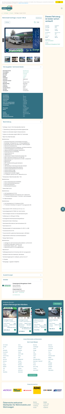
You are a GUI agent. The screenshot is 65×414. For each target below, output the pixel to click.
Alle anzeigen (57, 303)
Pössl (34, 363)
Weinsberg (50, 370)
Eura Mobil (5, 352)
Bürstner (50, 345)
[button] (3, 40)
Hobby (34, 354)
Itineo (19, 355)
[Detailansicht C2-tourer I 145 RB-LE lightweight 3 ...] (25, 320)
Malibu (49, 357)
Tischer (20, 368)
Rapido (4, 364)
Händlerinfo (45, 407)
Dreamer (20, 350)
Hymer (49, 354)
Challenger (35, 346)
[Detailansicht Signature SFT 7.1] (55, 319)
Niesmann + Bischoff (37, 361)
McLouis (5, 359)
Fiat (34, 352)
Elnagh (34, 350)
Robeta (4, 366)
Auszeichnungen (8, 275)
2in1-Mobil (5, 345)
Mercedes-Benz (36, 359)
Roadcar (50, 364)
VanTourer (20, 370)
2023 (24, 77)
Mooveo (5, 361)
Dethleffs (5, 350)
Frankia (4, 354)
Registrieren (45, 405)
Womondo (20, 372)
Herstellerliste (36, 404)
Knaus (4, 357)
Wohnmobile (26, 72)
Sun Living (35, 366)
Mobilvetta (50, 359)
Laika (34, 357)
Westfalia (5, 372)
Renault (20, 364)
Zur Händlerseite (16, 294)
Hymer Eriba (5, 355)
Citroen (20, 348)
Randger (50, 363)
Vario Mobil (35, 370)
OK (59, 2)
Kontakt (34, 407)
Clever (34, 348)
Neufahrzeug (26, 70)
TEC (4, 368)
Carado (4, 346)
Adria (19, 345)
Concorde (50, 348)
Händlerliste (35, 405)
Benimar (35, 345)
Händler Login (46, 404)
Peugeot (20, 363)
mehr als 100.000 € (49, 40)
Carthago (25, 73)
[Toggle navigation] (61, 8)
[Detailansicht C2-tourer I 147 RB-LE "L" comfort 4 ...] (10, 320)
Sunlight (50, 366)
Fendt (19, 352)
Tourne (34, 368)
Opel (49, 361)
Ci (3, 348)
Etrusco (50, 350)
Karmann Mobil (51, 355)
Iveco (34, 355)
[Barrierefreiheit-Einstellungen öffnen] (63, 209)
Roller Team (20, 366)
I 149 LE (24, 76)
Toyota (49, 368)
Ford (49, 352)
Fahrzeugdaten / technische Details (13, 67)
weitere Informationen (23, 3)
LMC (19, 357)
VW (4, 370)
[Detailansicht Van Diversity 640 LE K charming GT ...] (40, 320)
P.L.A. (4, 363)
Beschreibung (7, 122)
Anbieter (5, 279)
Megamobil (20, 359)
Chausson (50, 346)
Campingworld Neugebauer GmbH (52, 44)
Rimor (34, 364)
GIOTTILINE (20, 354)
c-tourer (25, 75)
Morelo (19, 361)
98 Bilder (7, 22)
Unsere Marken (32, 375)
